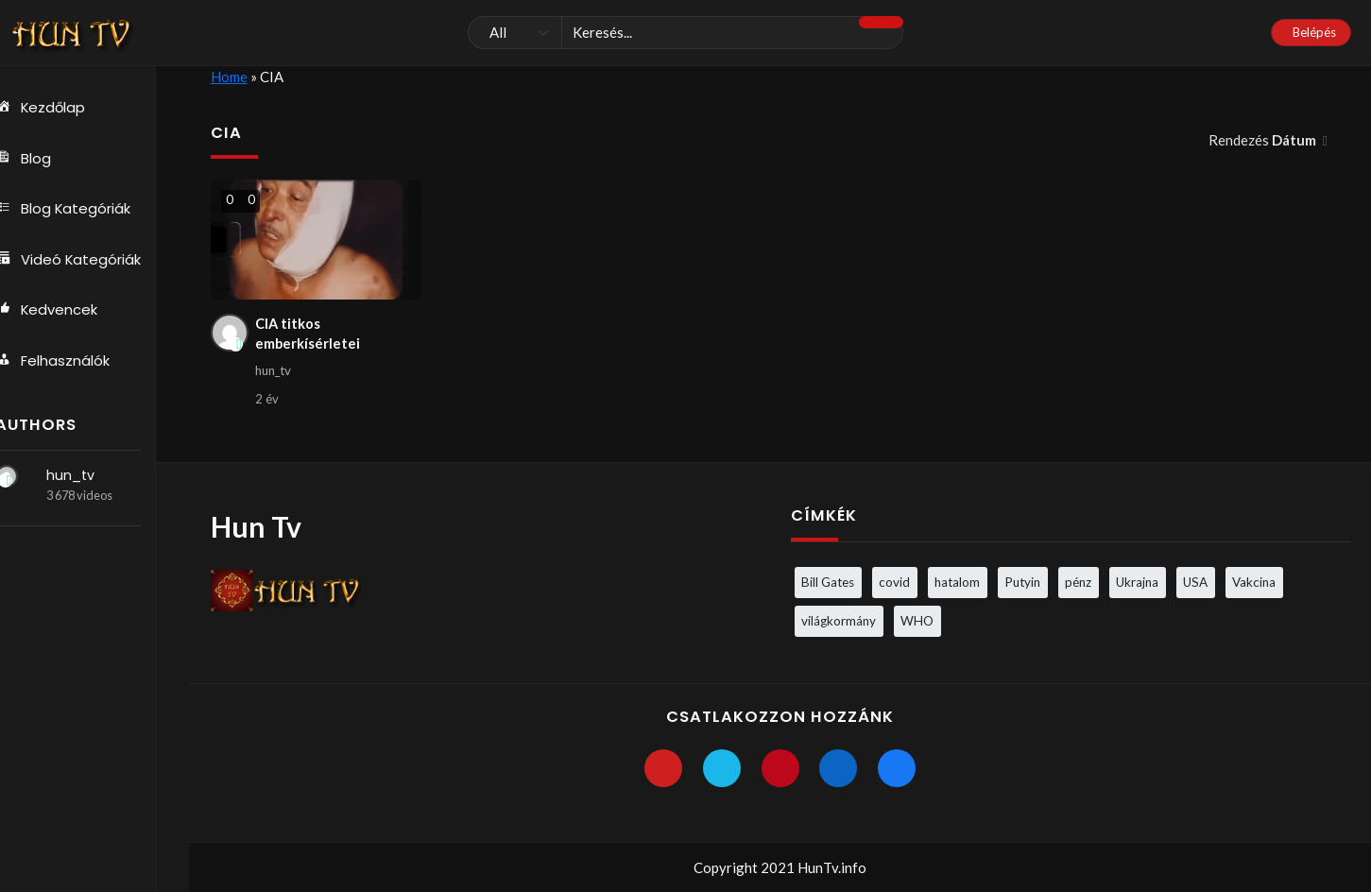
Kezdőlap (60, 107)
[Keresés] (685, 33)
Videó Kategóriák (88, 260)
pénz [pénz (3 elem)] (1078, 582)
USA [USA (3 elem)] (1195, 582)
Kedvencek (66, 311)
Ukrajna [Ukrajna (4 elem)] (1137, 582)
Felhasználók (71, 362)
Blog (42, 158)
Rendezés (1263, 139)
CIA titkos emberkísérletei (308, 335)
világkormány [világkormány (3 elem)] (838, 620)
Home (229, 76)
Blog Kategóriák (82, 209)
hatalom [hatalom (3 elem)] (957, 582)
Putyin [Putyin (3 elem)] (1022, 582)
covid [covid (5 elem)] (894, 582)
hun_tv (89, 478)
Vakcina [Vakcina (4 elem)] (1254, 582)
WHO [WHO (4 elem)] (917, 620)
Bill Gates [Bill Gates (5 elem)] (827, 582)
